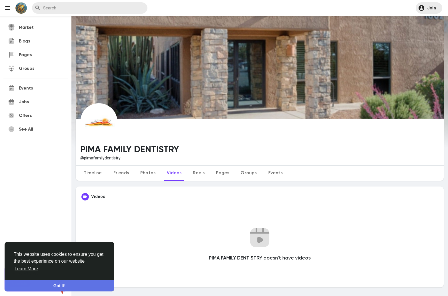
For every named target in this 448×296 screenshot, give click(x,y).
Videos (174, 173)
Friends (121, 173)
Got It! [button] (59, 285)
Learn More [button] (26, 268)
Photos (147, 173)
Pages (222, 173)
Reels (199, 173)
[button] (429, 8)
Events (275, 173)
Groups (249, 173)
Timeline (93, 173)
